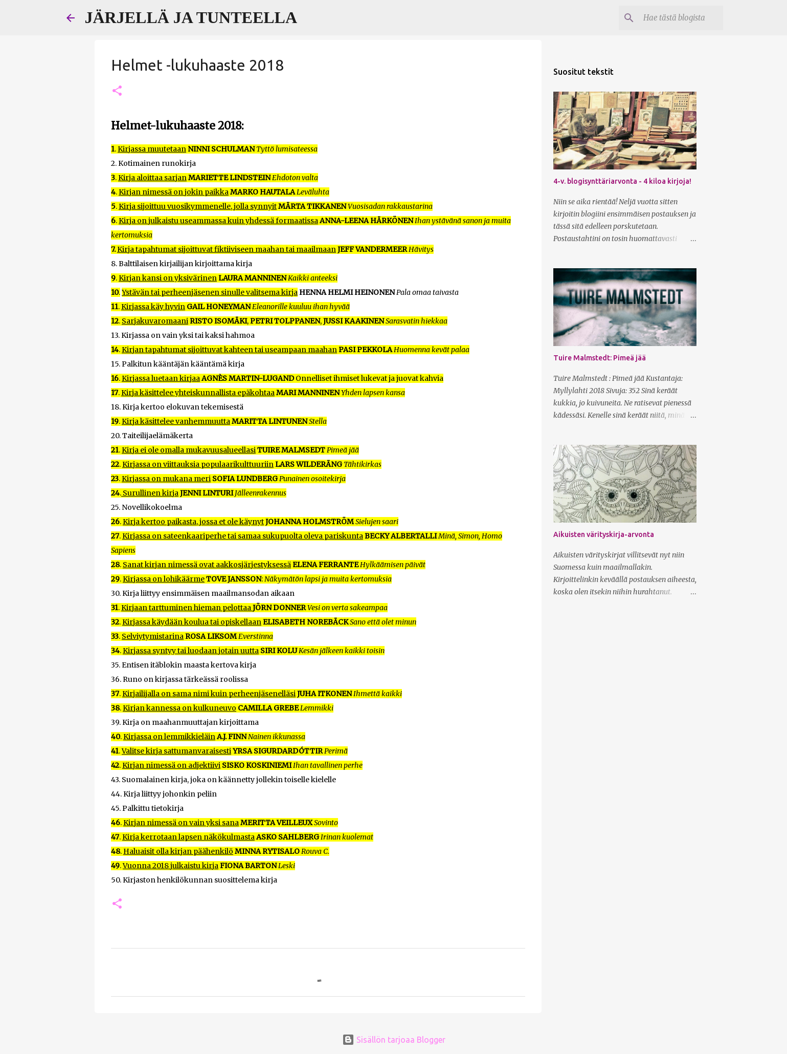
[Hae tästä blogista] (669, 18)
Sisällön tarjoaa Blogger (393, 1039)
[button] (117, 91)
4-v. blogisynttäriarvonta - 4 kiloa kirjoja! (622, 181)
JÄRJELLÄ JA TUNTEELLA (191, 17)
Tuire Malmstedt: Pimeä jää (599, 358)
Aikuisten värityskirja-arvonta (603, 534)
